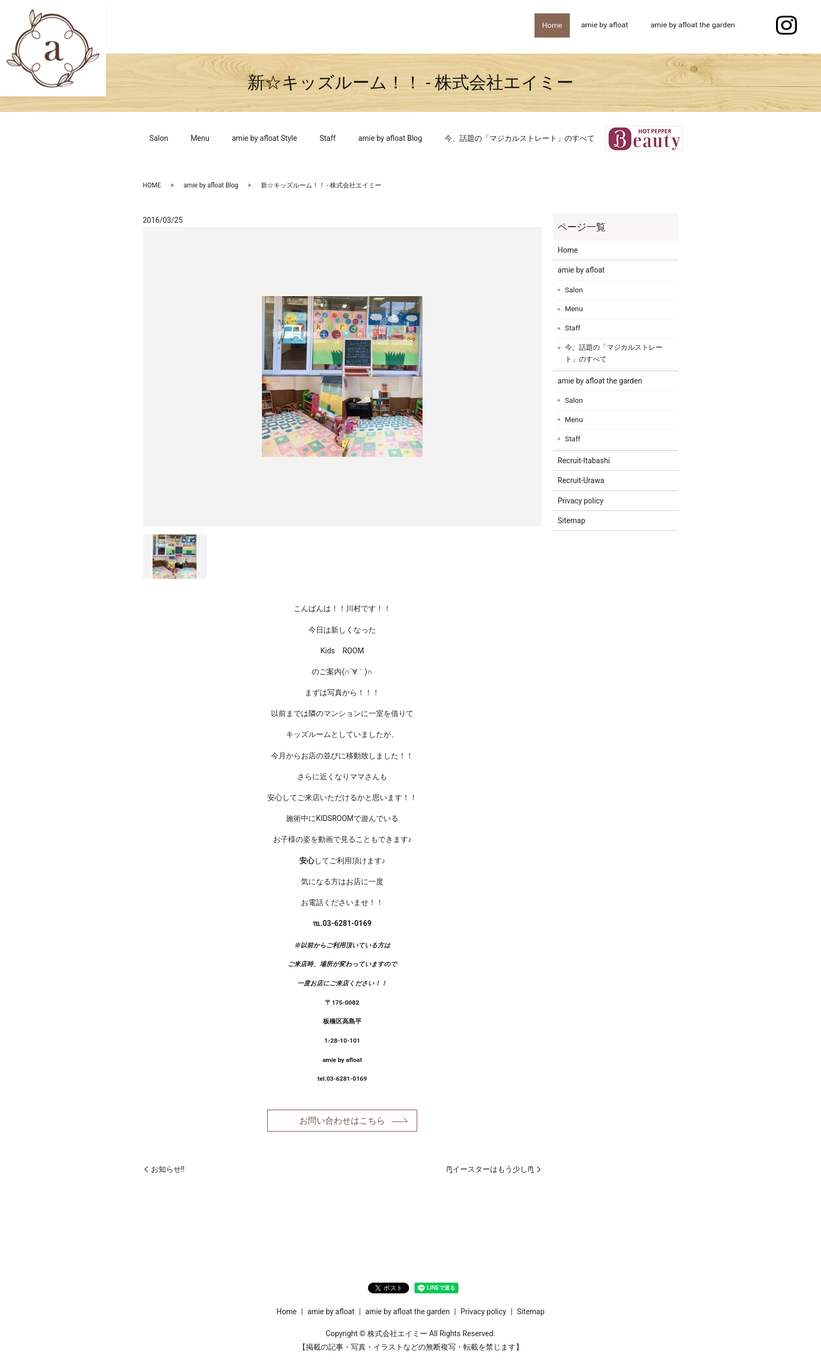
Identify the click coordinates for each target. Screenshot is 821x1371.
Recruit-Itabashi (584, 460)
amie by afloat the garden (693, 26)
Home (548, 26)
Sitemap (571, 520)
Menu (200, 138)
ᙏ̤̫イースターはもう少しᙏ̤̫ (490, 1171)
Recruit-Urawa (581, 480)
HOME (152, 185)
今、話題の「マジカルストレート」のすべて (519, 138)
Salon (158, 138)
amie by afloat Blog (390, 138)
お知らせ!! (168, 1171)
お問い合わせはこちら (342, 1121)
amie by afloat (604, 26)
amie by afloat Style (264, 138)
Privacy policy (580, 500)
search (757, 27)
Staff (328, 138)
